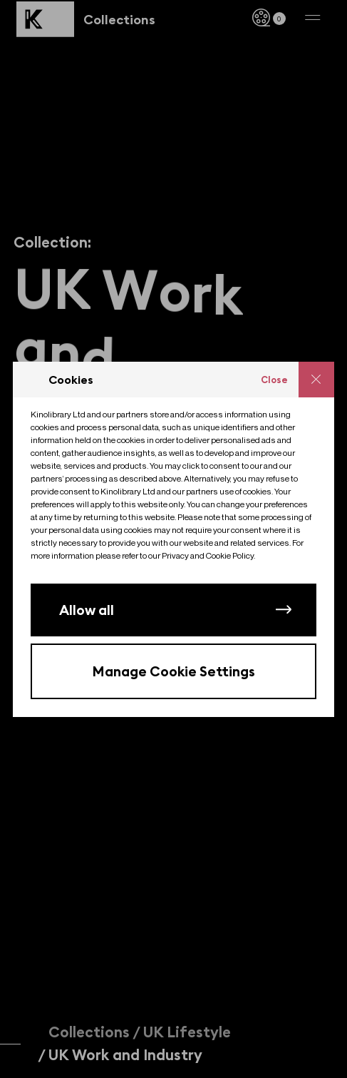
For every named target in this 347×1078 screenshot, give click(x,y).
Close (274, 379)
